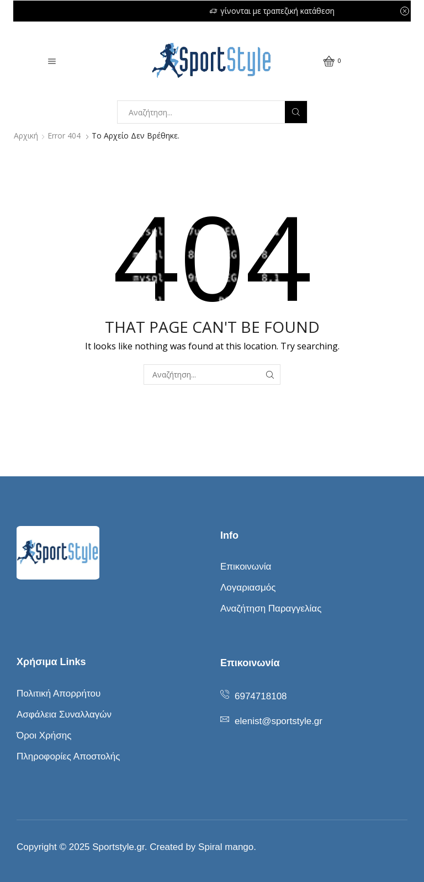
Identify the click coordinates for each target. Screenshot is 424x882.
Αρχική (26, 135)
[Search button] (296, 112)
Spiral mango (225, 847)
